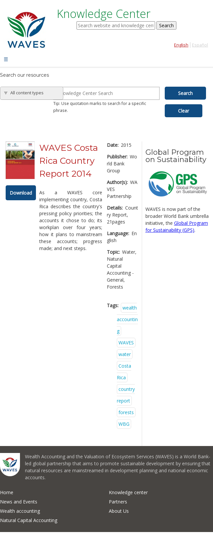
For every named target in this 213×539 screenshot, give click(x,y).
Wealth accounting (20, 511)
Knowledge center (128, 492)
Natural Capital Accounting (28, 520)
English (181, 45)
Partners (118, 501)
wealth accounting (127, 319)
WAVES (126, 342)
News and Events (18, 501)
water (124, 354)
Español (200, 45)
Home (6, 492)
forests (126, 412)
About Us (119, 511)
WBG (123, 424)
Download (21, 193)
